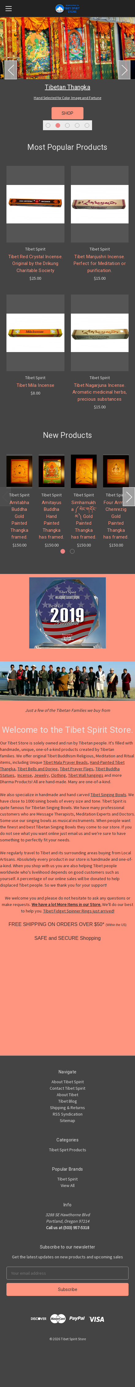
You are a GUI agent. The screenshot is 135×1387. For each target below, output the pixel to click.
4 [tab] (77, 125)
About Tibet (67, 1094)
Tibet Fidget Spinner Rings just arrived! (78, 911)
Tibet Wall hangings (85, 775)
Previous (11, 70)
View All (68, 1185)
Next (124, 70)
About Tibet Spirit (68, 1081)
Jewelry (41, 775)
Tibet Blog (67, 1101)
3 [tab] (67, 125)
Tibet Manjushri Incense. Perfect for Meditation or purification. (100, 263)
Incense (24, 775)
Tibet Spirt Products (67, 1149)
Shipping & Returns (67, 1107)
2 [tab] (58, 125)
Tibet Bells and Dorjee (37, 769)
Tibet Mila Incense (36, 385)
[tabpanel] (67, 74)
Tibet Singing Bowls (108, 794)
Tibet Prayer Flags (76, 769)
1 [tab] (48, 125)
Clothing (58, 775)
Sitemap (67, 1120)
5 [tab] (87, 125)
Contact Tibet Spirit (67, 1088)
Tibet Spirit (67, 1179)
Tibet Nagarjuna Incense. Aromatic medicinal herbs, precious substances (99, 392)
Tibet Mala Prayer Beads (65, 762)
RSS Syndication (68, 1114)
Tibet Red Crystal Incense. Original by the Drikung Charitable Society (35, 263)
